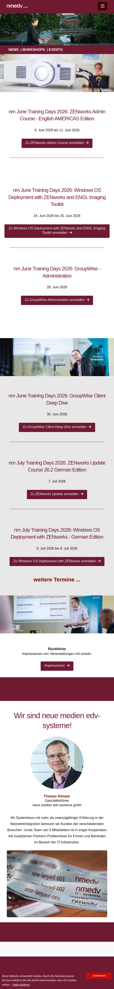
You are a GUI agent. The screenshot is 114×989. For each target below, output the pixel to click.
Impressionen (56, 665)
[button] (102, 6)
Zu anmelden (57, 143)
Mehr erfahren (21, 985)
